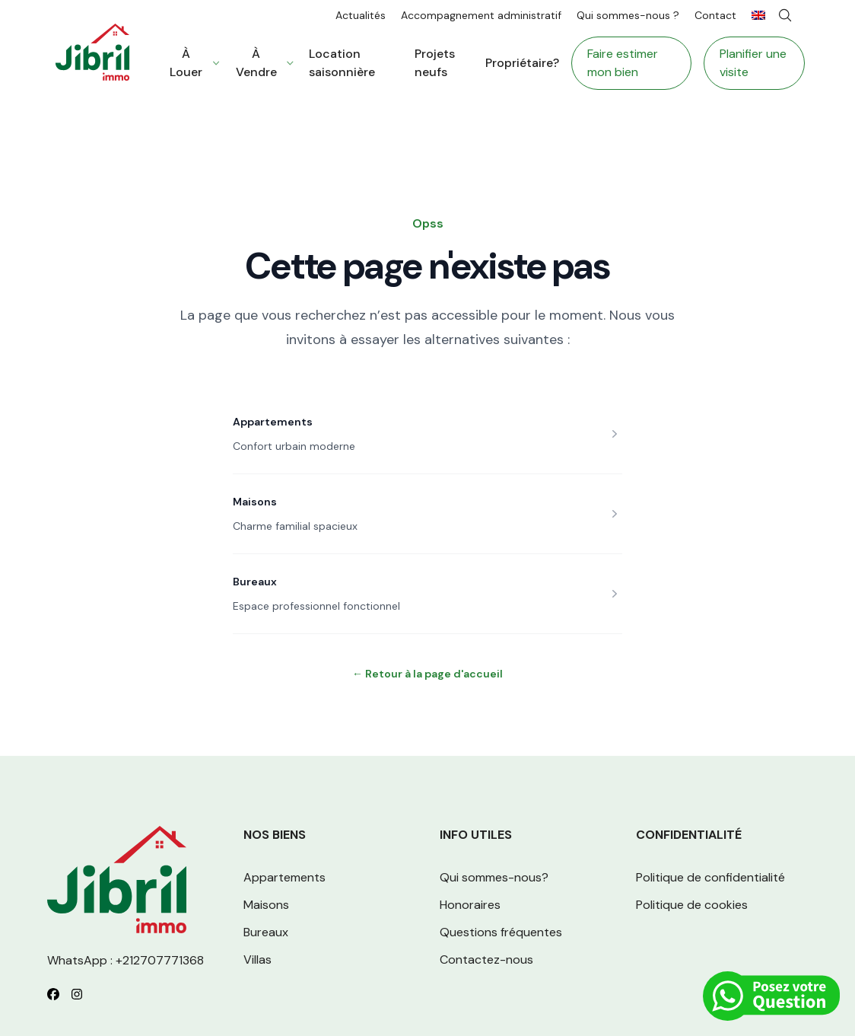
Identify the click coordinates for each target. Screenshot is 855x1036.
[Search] (785, 15)
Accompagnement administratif (481, 15)
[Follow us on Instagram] (77, 994)
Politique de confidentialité (710, 877)
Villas (257, 959)
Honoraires (470, 905)
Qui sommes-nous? (494, 877)
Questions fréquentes (501, 932)
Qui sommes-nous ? (628, 15)
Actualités (360, 15)
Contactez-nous (486, 959)
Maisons (255, 501)
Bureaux (255, 581)
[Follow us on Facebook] (53, 994)
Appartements (273, 422)
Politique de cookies (692, 905)
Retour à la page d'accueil (427, 674)
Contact (715, 15)
